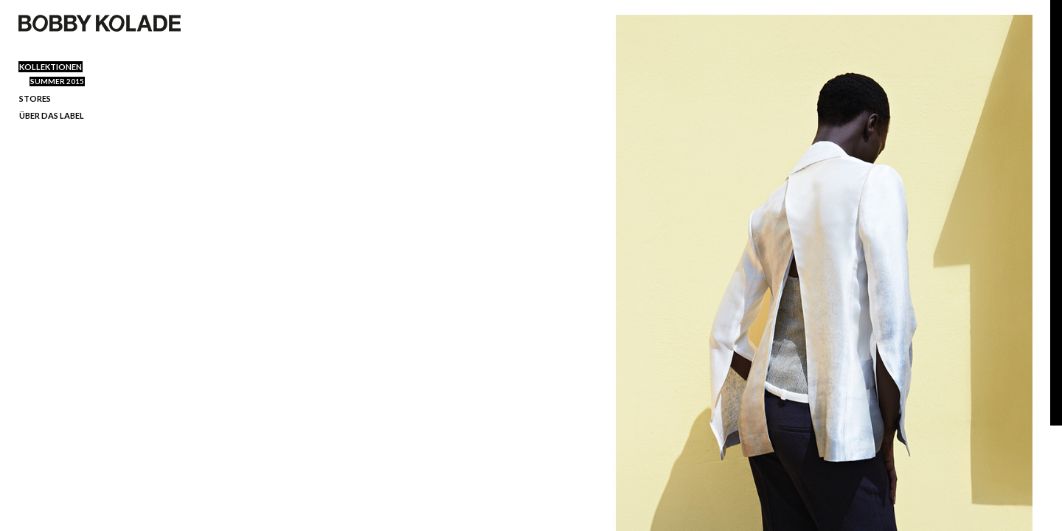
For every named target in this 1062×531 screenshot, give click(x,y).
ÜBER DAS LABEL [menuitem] (51, 115)
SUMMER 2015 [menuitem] (57, 81)
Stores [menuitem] (35, 98)
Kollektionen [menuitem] (50, 67)
